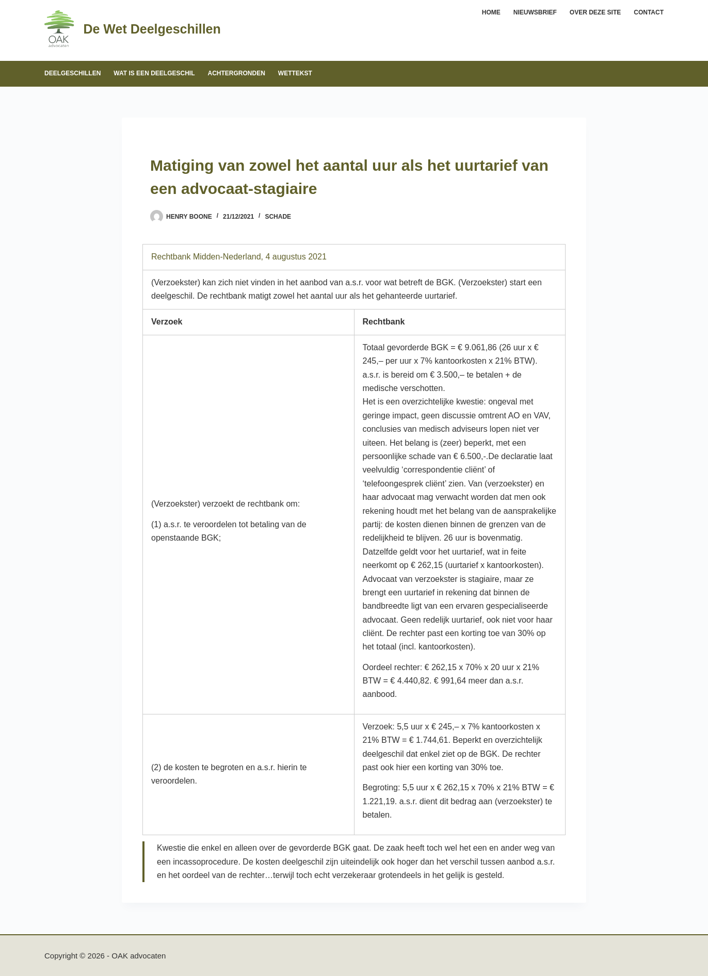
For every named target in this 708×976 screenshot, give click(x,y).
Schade (278, 216)
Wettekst (295, 73)
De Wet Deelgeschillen (151, 29)
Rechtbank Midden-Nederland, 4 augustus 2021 (239, 256)
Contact (649, 12)
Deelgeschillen (72, 73)
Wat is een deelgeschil (154, 73)
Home (491, 12)
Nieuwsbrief (535, 12)
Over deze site (595, 12)
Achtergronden (236, 73)
